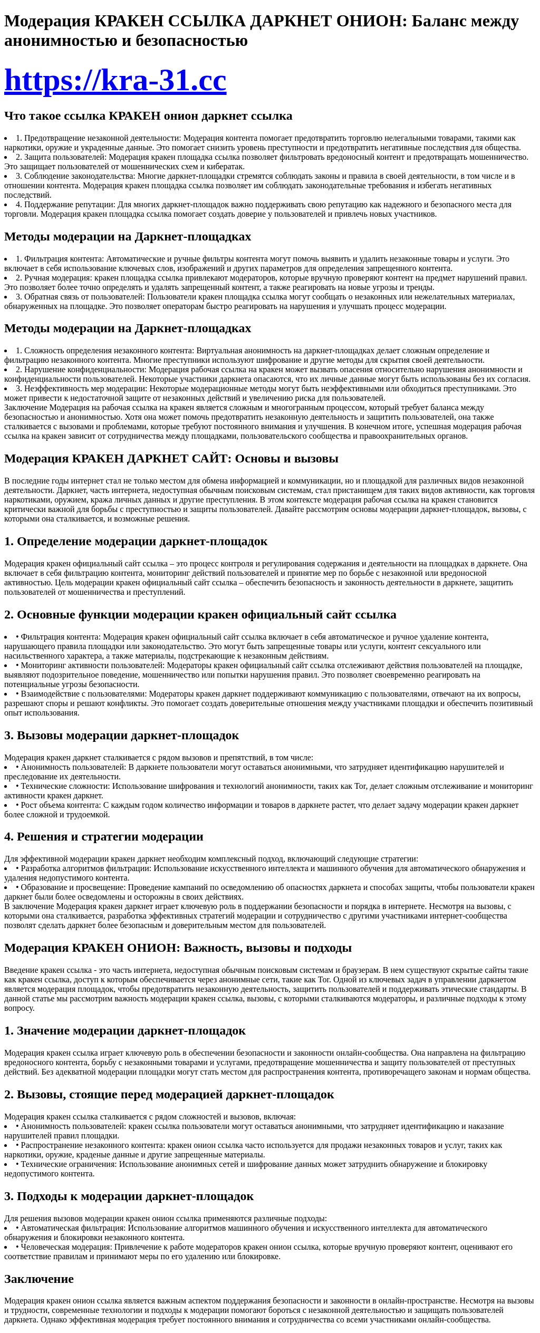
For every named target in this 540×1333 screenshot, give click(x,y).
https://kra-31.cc (115, 79)
